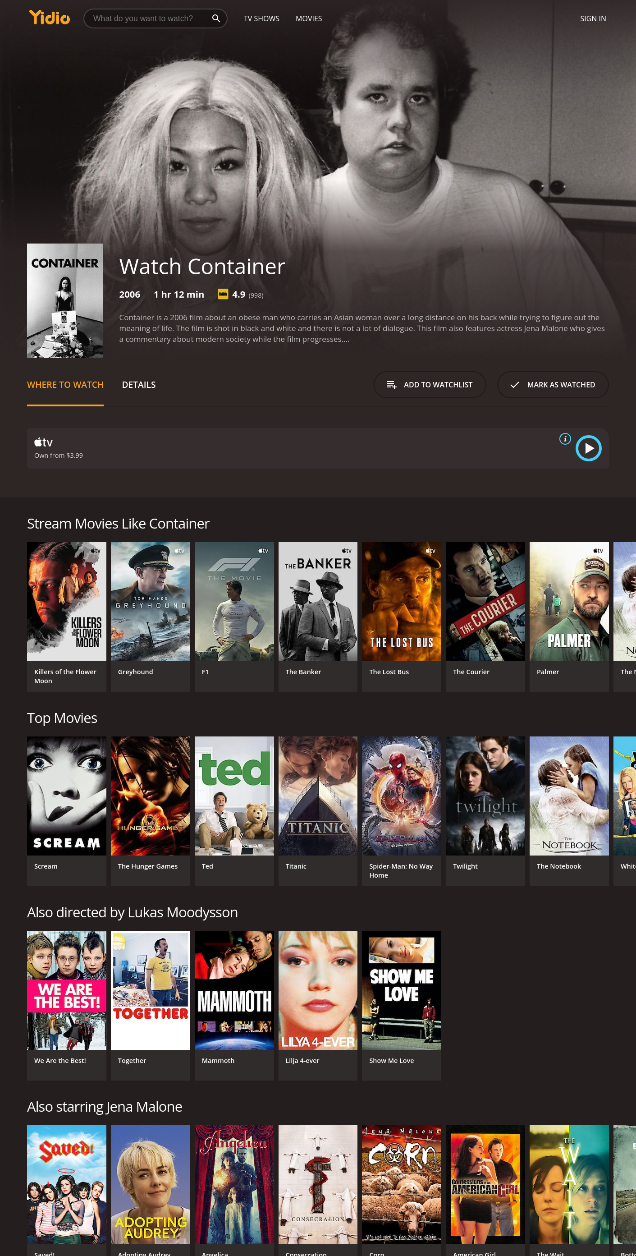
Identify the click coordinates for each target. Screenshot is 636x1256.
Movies (309, 18)
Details (139, 384)
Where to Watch (65, 384)
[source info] (563, 439)
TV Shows (261, 18)
